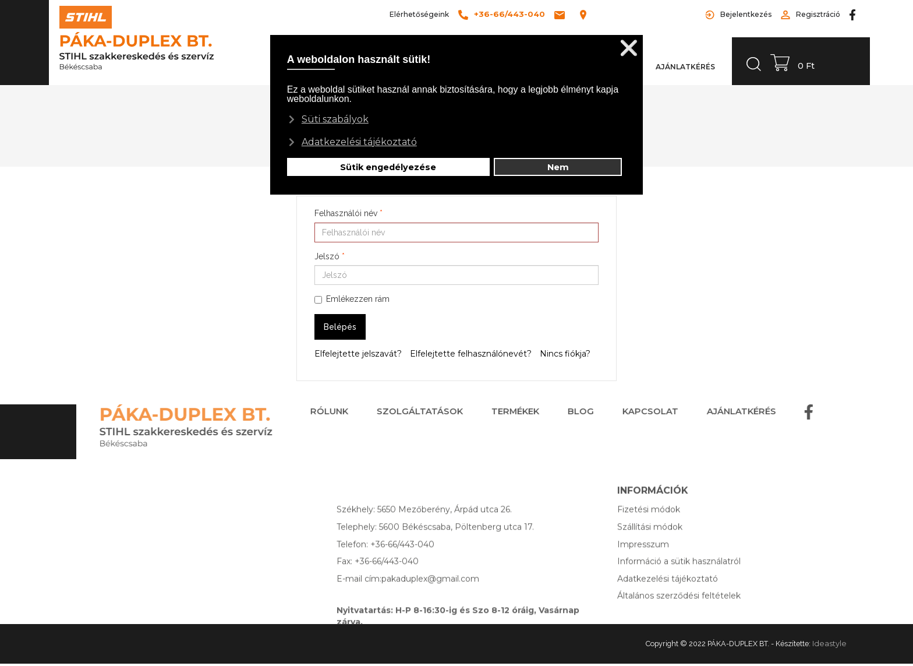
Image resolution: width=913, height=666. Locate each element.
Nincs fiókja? (565, 353)
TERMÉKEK (497, 411)
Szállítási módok (649, 544)
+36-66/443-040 (402, 561)
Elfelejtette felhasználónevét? (471, 353)
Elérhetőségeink (419, 14)
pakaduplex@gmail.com (430, 596)
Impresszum (643, 561)
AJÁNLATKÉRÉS (723, 411)
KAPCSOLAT (632, 411)
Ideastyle (829, 643)
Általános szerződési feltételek (679, 613)
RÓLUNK (311, 411)
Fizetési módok (648, 527)
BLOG (563, 411)
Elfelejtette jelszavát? (358, 353)
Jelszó (329, 256)
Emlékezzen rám (352, 299)
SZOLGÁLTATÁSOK (402, 411)
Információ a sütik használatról (679, 579)
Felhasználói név (348, 213)
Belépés (340, 327)
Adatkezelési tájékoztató (667, 596)
